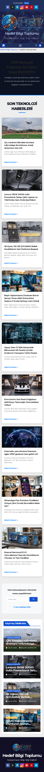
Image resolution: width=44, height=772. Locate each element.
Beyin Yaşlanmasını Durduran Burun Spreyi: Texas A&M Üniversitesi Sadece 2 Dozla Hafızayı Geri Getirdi (21, 298)
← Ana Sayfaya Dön (22, 607)
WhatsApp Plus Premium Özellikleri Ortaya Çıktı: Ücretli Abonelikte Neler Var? (22, 503)
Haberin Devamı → (11, 162)
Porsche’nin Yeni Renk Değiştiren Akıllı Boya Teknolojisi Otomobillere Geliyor (21, 402)
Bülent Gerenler (27, 648)
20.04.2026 (12, 648)
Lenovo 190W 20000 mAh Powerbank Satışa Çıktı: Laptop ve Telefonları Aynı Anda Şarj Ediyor (20, 197)
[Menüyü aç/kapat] (20, 45)
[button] (36, 45)
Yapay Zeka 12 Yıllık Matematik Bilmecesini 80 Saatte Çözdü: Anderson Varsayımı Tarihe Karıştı (20, 350)
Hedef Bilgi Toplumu (22, 33)
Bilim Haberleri (12, 717)
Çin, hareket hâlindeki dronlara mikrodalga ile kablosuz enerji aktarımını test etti (19, 145)
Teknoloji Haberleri (13, 637)
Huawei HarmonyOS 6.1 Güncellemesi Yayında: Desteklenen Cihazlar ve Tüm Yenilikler (21, 555)
